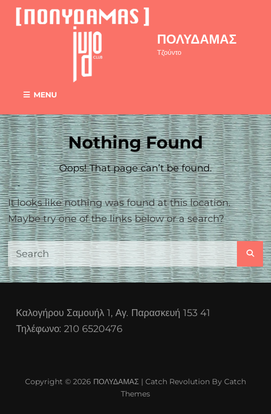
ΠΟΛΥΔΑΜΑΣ (196, 39)
